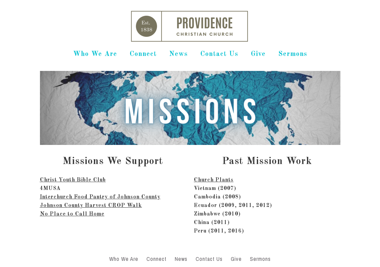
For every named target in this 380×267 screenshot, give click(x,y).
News (178, 54)
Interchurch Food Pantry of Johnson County (100, 197)
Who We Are (95, 54)
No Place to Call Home (72, 214)
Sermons (292, 54)
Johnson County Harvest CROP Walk (91, 205)
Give (258, 54)
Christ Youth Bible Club (73, 180)
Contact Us (219, 54)
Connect (143, 54)
